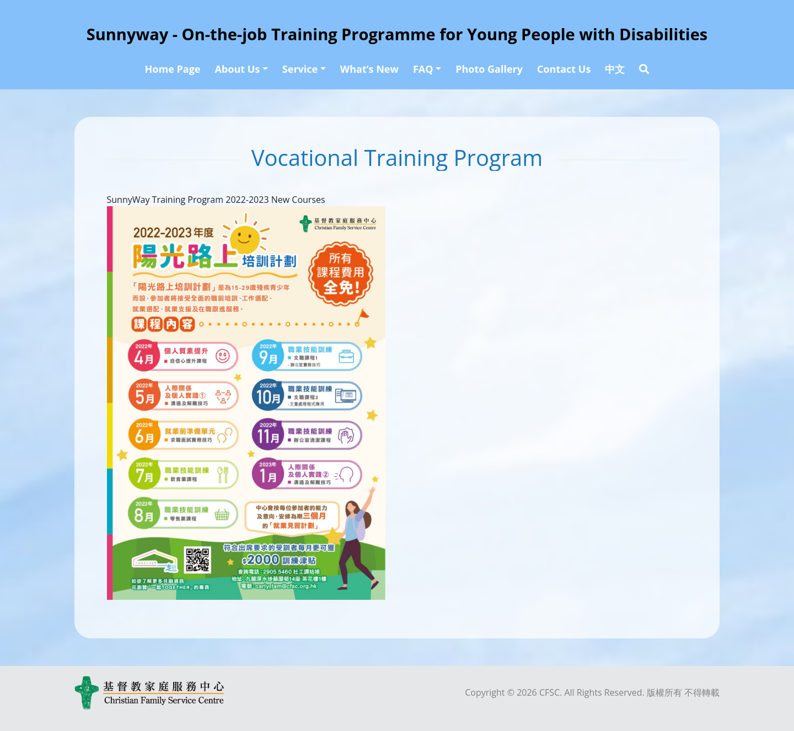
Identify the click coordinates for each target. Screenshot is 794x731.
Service (300, 69)
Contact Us (564, 69)
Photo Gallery (489, 69)
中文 (615, 69)
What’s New (369, 69)
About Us (237, 69)
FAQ (423, 69)
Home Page (173, 69)
